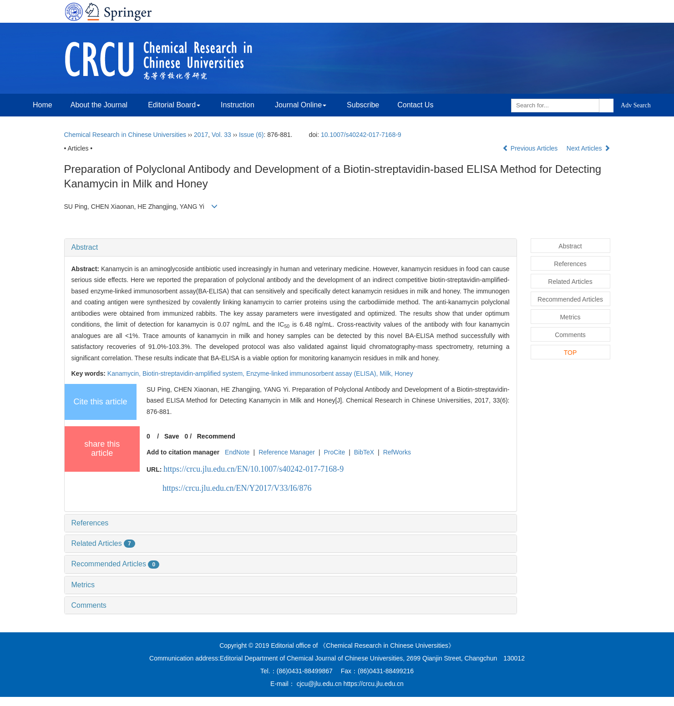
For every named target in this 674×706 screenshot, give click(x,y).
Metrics (83, 585)
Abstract (84, 247)
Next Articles (588, 148)
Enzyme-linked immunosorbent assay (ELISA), (313, 373)
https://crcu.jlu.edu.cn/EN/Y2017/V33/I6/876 (236, 488)
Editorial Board (174, 105)
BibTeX (364, 452)
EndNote (237, 452)
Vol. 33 (221, 134)
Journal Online (300, 105)
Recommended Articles (115, 564)
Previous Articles (530, 148)
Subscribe (363, 105)
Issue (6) (251, 134)
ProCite (334, 452)
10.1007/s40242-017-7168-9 (361, 134)
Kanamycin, (124, 373)
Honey (404, 373)
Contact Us (415, 105)
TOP (570, 352)
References (90, 523)
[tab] (291, 247)
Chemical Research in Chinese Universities (125, 134)
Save (171, 436)
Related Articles (103, 543)
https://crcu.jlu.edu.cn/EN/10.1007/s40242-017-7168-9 (253, 469)
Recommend (216, 436)
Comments (88, 605)
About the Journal (99, 105)
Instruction (237, 105)
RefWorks (397, 452)
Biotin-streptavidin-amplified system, (194, 373)
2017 (201, 134)
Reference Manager (286, 452)
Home (42, 105)
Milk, (387, 373)
